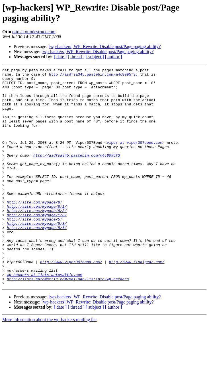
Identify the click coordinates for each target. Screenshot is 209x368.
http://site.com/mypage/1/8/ (37, 244)
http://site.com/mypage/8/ (34, 229)
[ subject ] (95, 56)
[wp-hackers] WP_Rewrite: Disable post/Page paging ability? (105, 46)
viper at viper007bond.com (134, 157)
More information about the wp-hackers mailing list (49, 363)
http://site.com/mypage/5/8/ (37, 254)
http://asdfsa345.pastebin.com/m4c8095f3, (93, 75)
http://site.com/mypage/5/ (34, 249)
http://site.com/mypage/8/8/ (37, 239)
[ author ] (113, 56)
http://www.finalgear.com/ (136, 300)
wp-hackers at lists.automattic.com (44, 316)
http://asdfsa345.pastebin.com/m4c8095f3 (76, 173)
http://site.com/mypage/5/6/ (37, 260)
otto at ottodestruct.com (34, 31)
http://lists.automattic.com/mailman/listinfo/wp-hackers (68, 321)
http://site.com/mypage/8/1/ (37, 234)
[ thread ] (76, 56)
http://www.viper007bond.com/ (71, 300)
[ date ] (60, 56)
